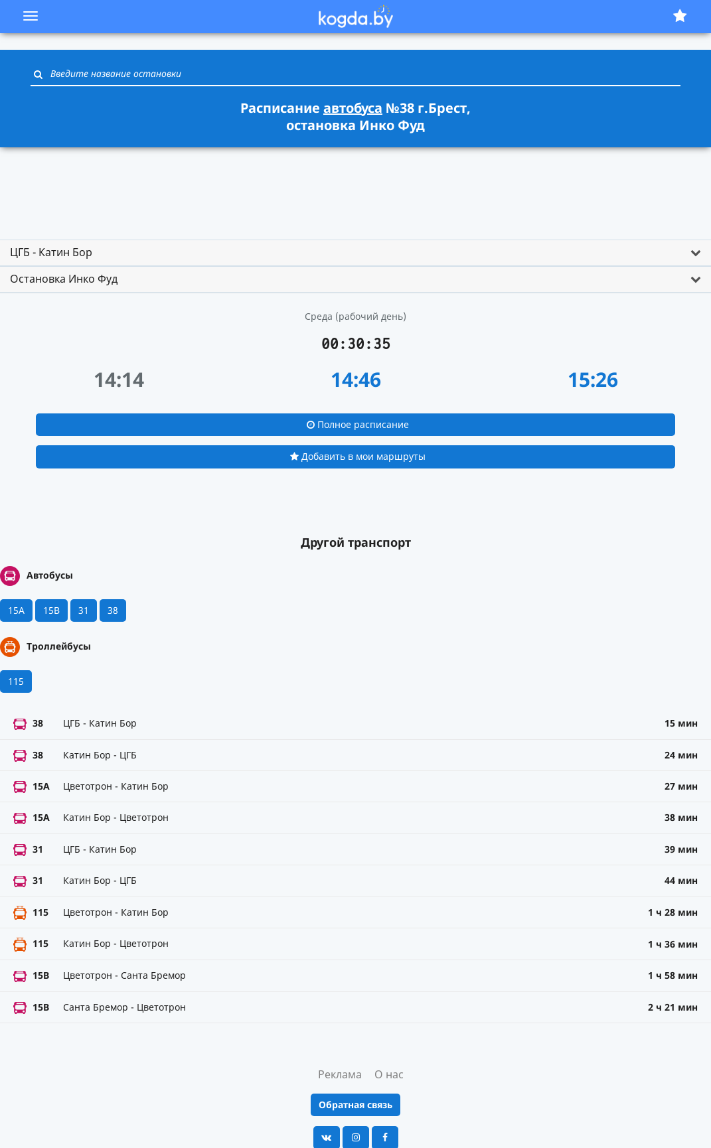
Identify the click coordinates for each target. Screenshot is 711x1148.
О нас (389, 1074)
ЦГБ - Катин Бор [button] (51, 252)
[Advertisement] (356, 188)
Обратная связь (355, 1104)
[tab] (355, 252)
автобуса (352, 108)
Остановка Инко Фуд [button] (64, 278)
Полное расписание (358, 424)
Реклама (340, 1074)
